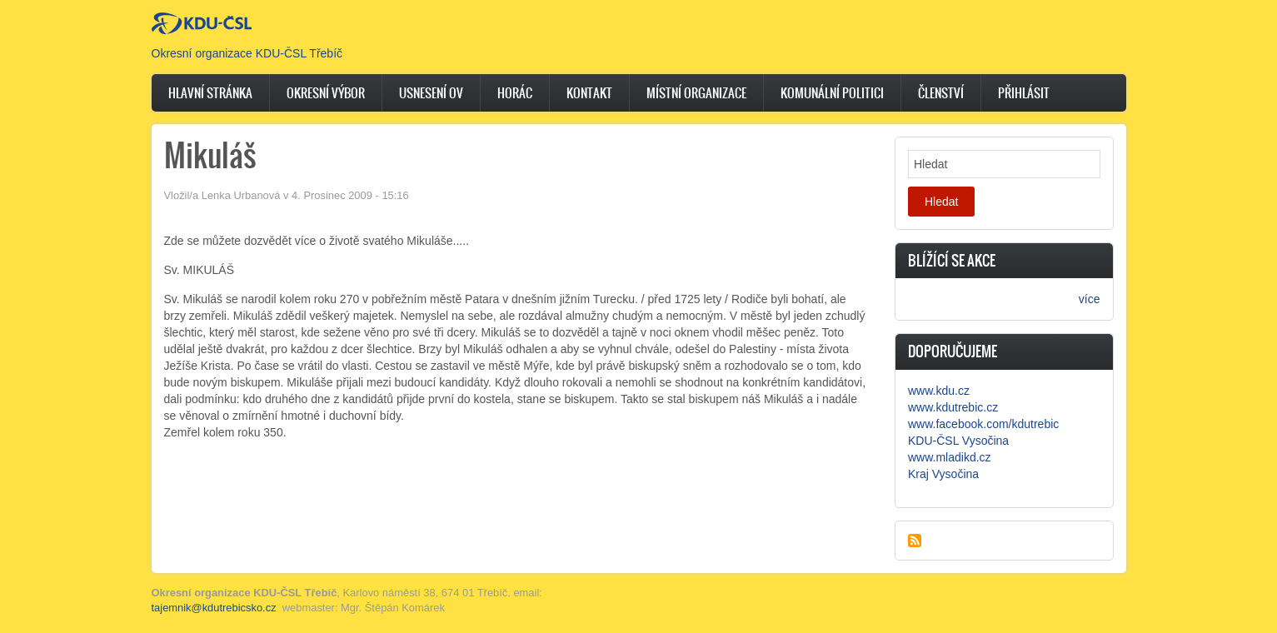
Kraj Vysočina (943, 474)
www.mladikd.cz (949, 457)
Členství (941, 92)
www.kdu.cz (939, 390)
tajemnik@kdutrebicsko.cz (214, 607)
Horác (514, 92)
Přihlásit (1024, 92)
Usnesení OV (431, 92)
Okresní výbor (326, 92)
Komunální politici (832, 92)
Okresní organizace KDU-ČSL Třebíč (247, 53)
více (1089, 299)
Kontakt (589, 92)
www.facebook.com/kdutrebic (983, 424)
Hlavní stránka (210, 92)
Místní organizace (696, 92)
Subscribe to (914, 540)
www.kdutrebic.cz (953, 407)
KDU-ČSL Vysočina (958, 440)
